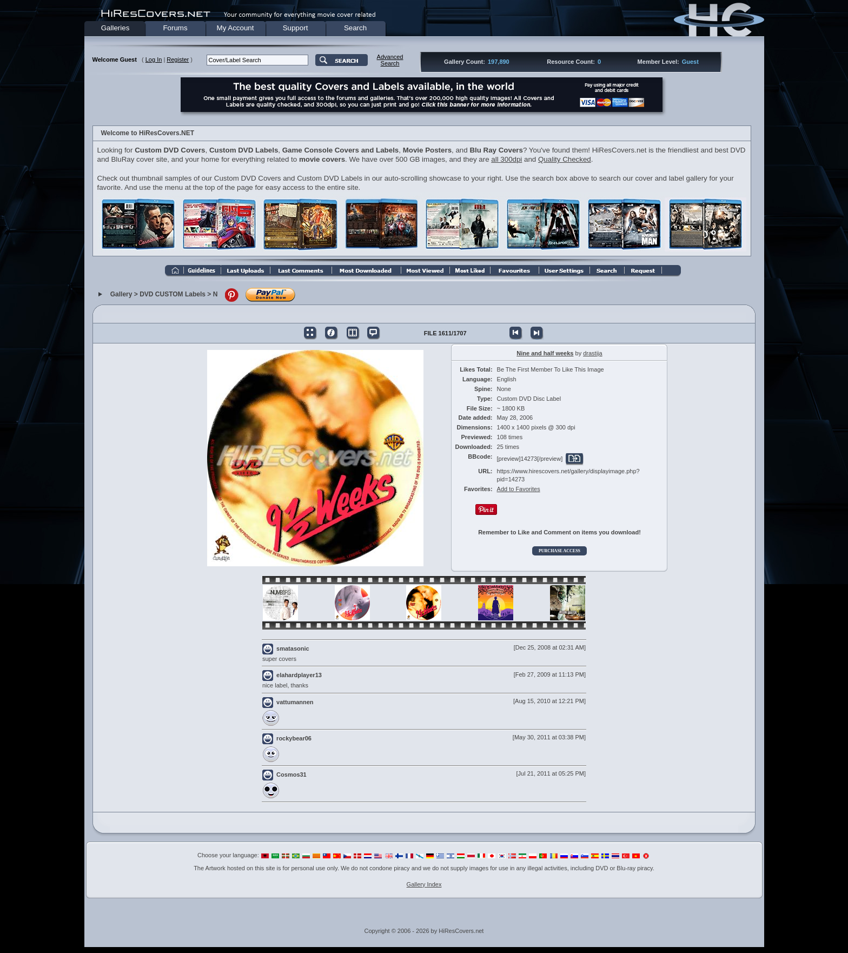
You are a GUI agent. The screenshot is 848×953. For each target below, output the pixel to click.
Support (295, 28)
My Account (235, 28)
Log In (153, 59)
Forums (175, 28)
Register (178, 59)
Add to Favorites (518, 489)
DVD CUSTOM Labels (173, 295)
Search (355, 28)
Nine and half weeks (544, 353)
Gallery (121, 295)
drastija (592, 353)
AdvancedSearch (390, 60)
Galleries (115, 28)
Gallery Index (424, 884)
